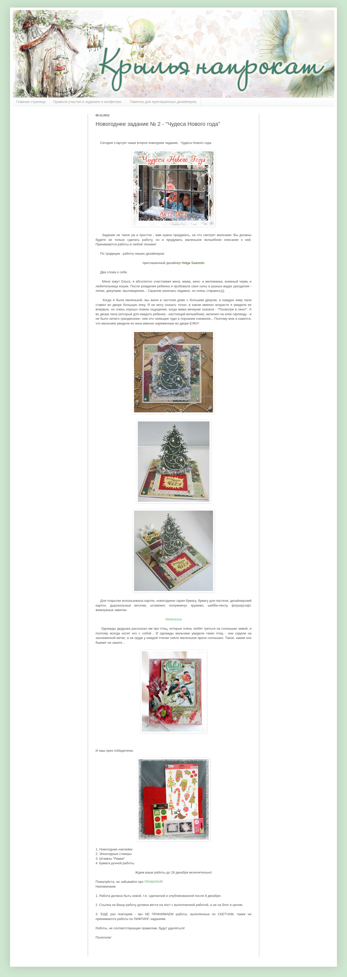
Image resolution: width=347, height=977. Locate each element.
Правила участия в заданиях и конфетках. (87, 102)
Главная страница (31, 102)
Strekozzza (173, 619)
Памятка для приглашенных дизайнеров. (163, 102)
